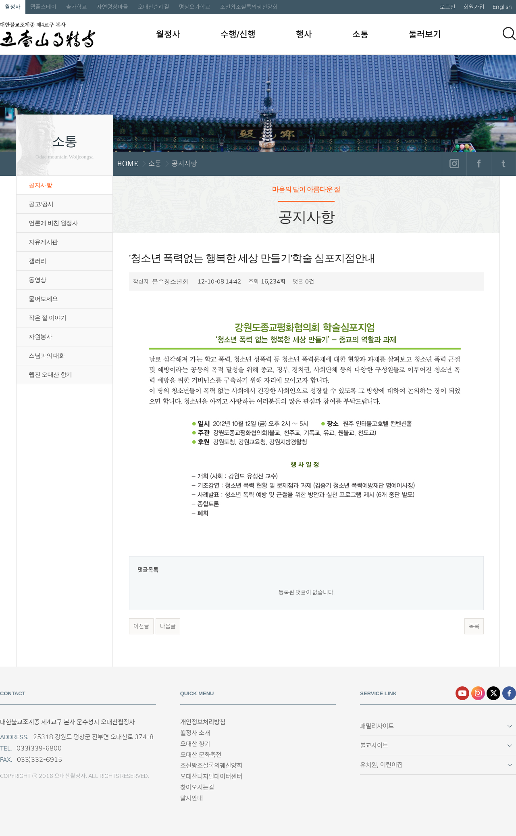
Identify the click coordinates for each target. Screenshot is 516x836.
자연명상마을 (112, 6)
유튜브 (462, 693)
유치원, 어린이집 (381, 765)
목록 (474, 626)
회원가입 (474, 6)
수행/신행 (238, 34)
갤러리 (37, 261)
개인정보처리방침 (202, 722)
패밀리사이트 (377, 726)
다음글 (168, 626)
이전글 (141, 626)
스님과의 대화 (47, 355)
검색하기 (509, 33)
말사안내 (191, 798)
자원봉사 (40, 337)
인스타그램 (454, 164)
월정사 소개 (195, 733)
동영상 (37, 280)
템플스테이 (43, 6)
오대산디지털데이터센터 (211, 776)
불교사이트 (374, 745)
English (502, 6)
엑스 (493, 693)
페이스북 (478, 164)
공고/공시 (41, 204)
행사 (304, 34)
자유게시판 (43, 242)
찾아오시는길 (197, 787)
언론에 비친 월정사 (53, 223)
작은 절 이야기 (47, 318)
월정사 (13, 6)
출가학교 (76, 6)
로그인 (448, 6)
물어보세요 (43, 299)
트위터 (503, 164)
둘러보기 (425, 34)
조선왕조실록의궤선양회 (249, 6)
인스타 (478, 693)
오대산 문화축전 (200, 755)
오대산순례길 (153, 6)
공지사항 (40, 185)
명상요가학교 (194, 6)
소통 (360, 34)
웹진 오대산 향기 (50, 374)
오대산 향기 (195, 744)
